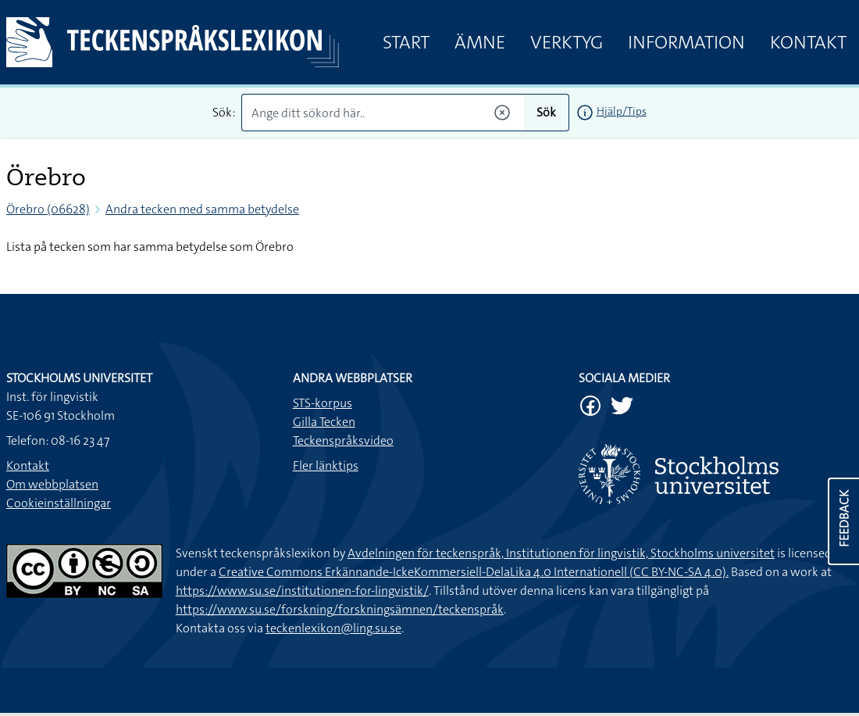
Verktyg (566, 42)
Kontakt (808, 42)
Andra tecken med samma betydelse (202, 209)
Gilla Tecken (324, 421)
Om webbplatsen (52, 484)
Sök (546, 112)
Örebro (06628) (48, 209)
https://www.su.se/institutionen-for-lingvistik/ (302, 590)
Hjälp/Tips (622, 111)
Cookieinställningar (58, 503)
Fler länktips (325, 465)
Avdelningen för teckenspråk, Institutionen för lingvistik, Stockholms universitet (561, 553)
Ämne (479, 42)
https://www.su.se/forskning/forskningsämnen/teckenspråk (340, 609)
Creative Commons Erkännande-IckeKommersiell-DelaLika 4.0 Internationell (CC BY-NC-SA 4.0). (474, 572)
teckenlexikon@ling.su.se (333, 628)
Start (406, 42)
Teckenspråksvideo (343, 440)
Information (686, 42)
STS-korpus (322, 403)
